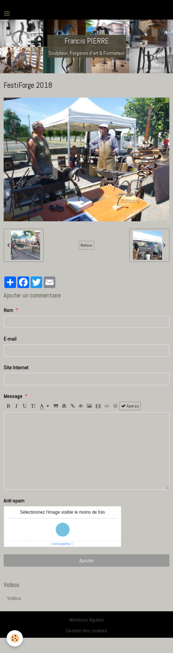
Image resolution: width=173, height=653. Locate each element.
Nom (8, 310)
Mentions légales (86, 619)
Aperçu (130, 406)
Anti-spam (14, 500)
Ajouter (86, 560)
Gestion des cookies (86, 630)
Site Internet (16, 367)
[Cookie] (15, 638)
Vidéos (14, 598)
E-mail (10, 339)
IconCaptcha (61, 544)
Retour (86, 245)
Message (13, 396)
